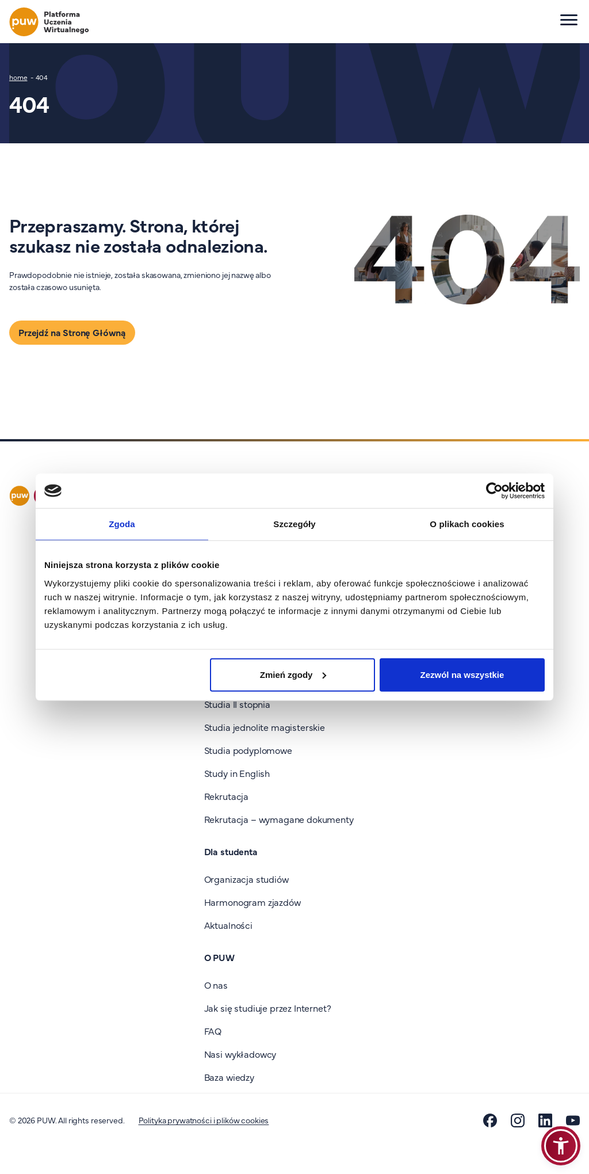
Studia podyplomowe (248, 750)
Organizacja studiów (246, 878)
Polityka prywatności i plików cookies (204, 1120)
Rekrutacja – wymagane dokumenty (279, 819)
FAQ (213, 1030)
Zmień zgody (293, 674)
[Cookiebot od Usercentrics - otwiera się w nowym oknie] (494, 491)
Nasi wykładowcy (240, 1053)
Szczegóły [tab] (294, 524)
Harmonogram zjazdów (252, 901)
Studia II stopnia (237, 703)
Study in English (237, 773)
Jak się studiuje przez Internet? (267, 1007)
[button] (560, 1145)
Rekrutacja (226, 796)
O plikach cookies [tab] (467, 524)
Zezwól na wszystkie (462, 674)
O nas (216, 984)
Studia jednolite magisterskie (264, 727)
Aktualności (228, 924)
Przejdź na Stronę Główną (72, 332)
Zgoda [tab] (122, 524)
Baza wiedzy (229, 1076)
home (18, 77)
